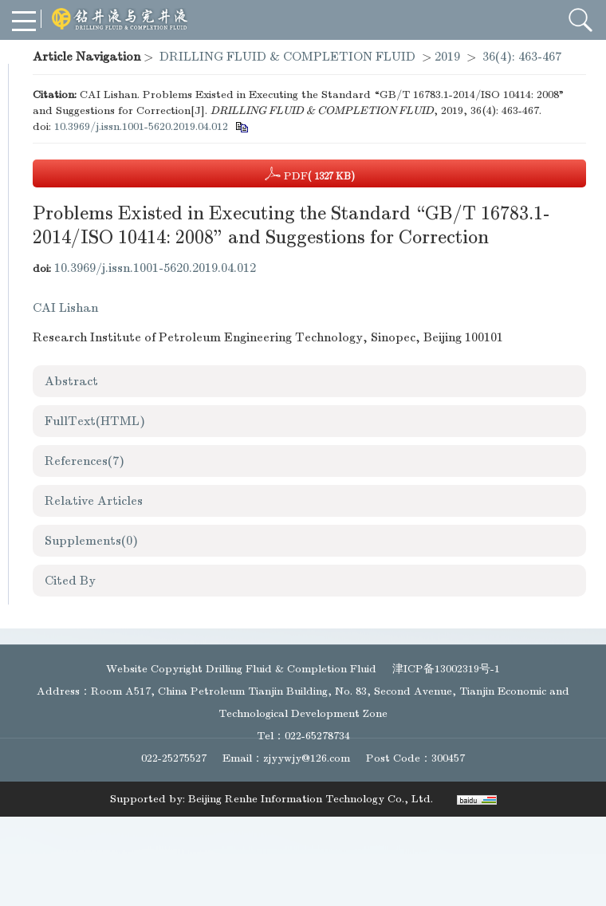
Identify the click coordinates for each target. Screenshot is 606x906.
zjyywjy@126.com (306, 758)
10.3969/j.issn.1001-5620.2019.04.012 (141, 126)
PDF (310, 174)
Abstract (71, 381)
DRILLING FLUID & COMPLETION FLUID (287, 56)
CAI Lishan (65, 308)
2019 (447, 56)
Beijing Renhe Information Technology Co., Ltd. (310, 799)
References (84, 461)
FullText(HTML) (95, 421)
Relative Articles (94, 501)
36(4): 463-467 (521, 56)
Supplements (91, 541)
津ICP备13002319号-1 (446, 669)
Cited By (70, 580)
